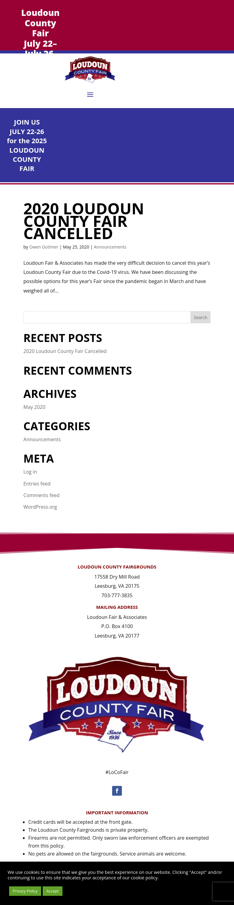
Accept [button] (52, 891)
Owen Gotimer (43, 247)
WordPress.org (40, 506)
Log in (30, 471)
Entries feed (37, 483)
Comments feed (41, 495)
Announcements (110, 247)
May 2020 (34, 407)
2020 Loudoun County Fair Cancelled (83, 221)
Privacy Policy (25, 891)
